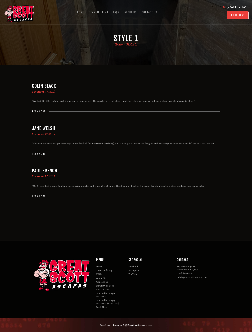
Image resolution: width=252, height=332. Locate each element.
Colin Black (44, 86)
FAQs (99, 274)
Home (119, 45)
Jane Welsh (43, 128)
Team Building (104, 270)
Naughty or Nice (105, 286)
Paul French (44, 170)
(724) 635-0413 (184, 273)
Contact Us (102, 282)
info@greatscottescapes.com (192, 277)
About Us (101, 278)
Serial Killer (102, 289)
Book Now (101, 307)
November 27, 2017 (43, 92)
